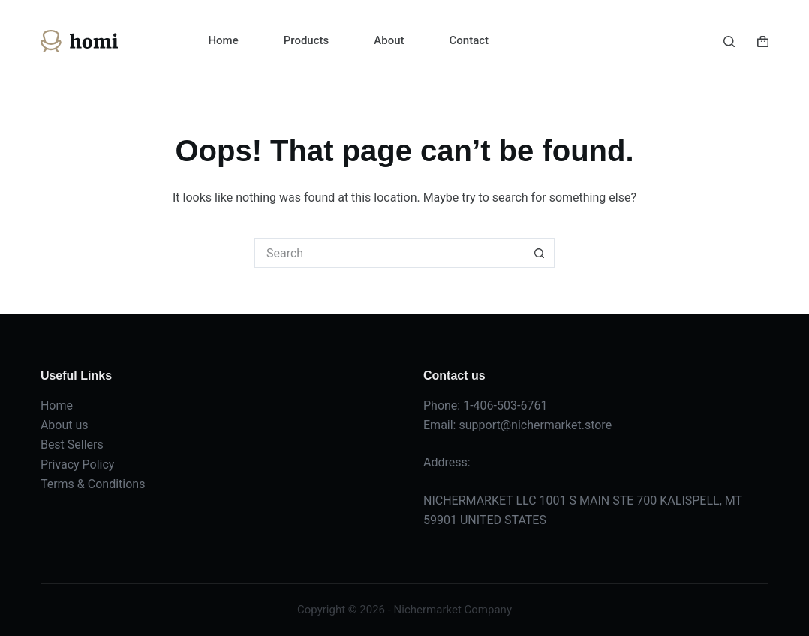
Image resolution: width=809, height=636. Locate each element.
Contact (469, 40)
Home (223, 40)
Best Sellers (72, 444)
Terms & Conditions (93, 484)
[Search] (729, 41)
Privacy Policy (78, 465)
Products (306, 40)
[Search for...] (389, 253)
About (389, 40)
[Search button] (540, 253)
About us (65, 425)
